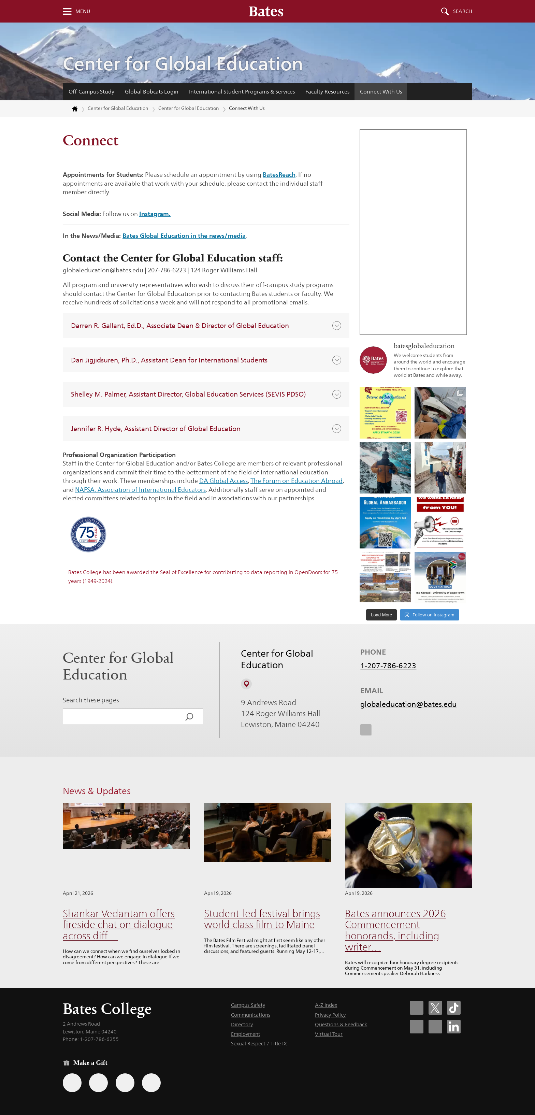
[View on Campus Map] (246, 683)
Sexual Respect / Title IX (259, 1043)
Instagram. (155, 213)
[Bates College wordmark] (266, 11)
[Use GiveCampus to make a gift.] (151, 1082)
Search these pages (91, 700)
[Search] (189, 716)
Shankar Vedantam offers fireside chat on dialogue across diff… (119, 924)
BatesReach (279, 174)
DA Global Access (223, 480)
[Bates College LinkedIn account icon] (454, 1026)
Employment (245, 1034)
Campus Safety (248, 1005)
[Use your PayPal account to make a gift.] (125, 1082)
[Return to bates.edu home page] (70, 108)
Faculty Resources (327, 91)
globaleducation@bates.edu (408, 704)
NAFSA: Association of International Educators (140, 489)
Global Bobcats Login (151, 91)
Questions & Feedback (341, 1024)
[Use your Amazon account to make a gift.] (98, 1082)
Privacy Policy (330, 1015)
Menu (82, 11)
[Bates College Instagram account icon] (416, 1026)
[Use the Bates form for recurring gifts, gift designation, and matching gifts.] (72, 1082)
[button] (206, 325)
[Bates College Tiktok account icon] (454, 1008)
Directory (242, 1024)
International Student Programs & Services (242, 91)
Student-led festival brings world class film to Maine (262, 919)
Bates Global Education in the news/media (184, 235)
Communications (250, 1015)
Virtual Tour (329, 1034)
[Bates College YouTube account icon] (435, 1026)
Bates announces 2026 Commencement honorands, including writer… (395, 930)
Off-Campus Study (91, 91)
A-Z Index (326, 1005)
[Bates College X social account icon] (435, 1008)
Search (462, 11)
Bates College (107, 1008)
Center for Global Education (183, 63)
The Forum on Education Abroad (296, 480)
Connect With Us (381, 91)
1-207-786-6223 (388, 665)
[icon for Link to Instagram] (365, 729)
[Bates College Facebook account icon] (416, 1008)
